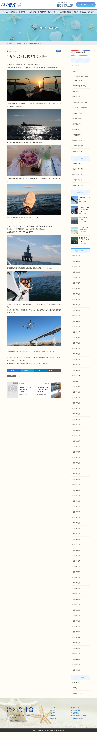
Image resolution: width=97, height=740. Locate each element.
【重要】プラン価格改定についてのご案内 (25, 389)
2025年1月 (76, 321)
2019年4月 (76, 664)
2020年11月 (76, 566)
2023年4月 (76, 419)
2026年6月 (76, 255)
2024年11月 (76, 332)
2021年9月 (76, 517)
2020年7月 (76, 588)
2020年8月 (76, 583)
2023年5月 (76, 414)
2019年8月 (76, 648)
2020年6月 (76, 594)
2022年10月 (76, 452)
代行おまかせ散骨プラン (80, 102)
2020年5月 (76, 599)
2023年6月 (76, 408)
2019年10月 (76, 637)
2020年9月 (76, 577)
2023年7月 (76, 403)
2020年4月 (76, 604)
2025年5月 (76, 299)
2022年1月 (76, 501)
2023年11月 (76, 381)
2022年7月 (76, 468)
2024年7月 (76, 348)
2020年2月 (76, 615)
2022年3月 (76, 490)
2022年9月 (76, 457)
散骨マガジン (77, 163)
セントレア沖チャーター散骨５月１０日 (84, 209)
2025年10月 (76, 288)
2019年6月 (76, 659)
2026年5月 (76, 261)
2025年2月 (76, 315)
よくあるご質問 (78, 146)
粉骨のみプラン (77, 113)
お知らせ (76, 71)
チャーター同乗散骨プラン (80, 107)
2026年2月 (76, 272)
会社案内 (76, 91)
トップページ (77, 65)
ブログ (58, 50)
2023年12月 (76, 375)
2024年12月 (76, 326)
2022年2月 (76, 495)
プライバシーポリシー (77, 718)
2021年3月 (76, 550)
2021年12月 (76, 506)
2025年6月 (76, 294)
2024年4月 (76, 365)
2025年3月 (76, 310)
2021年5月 (76, 539)
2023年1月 (76, 435)
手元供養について (79, 129)
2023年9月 (76, 392)
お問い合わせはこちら (86, 4)
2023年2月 (76, 430)
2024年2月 (76, 370)
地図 (36, 715)
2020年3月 (76, 610)
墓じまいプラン (77, 124)
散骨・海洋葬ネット (79, 169)
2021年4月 (76, 544)
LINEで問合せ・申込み (80, 86)
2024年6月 (76, 354)
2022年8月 (76, 463)
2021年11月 (76, 512)
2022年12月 (76, 441)
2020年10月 (76, 572)
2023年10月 (76, 386)
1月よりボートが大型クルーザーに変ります (43, 389)
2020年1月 (76, 621)
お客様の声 (76, 135)
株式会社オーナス (79, 174)
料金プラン (76, 97)
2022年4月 (76, 484)
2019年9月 (76, 643)
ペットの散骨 (77, 118)
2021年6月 (76, 534)
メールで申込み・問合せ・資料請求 (80, 78)
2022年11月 (76, 446)
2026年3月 (76, 266)
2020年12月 (76, 561)
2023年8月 (76, 397)
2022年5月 (76, 479)
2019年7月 (76, 653)
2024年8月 (76, 343)
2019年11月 (76, 632)
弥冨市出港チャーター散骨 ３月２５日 (84, 239)
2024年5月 (76, 359)
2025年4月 (76, 305)
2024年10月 (76, 337)
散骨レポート (77, 140)
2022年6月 (76, 474)
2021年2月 (76, 555)
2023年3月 (76, 425)
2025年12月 (76, 283)
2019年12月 (76, 626)
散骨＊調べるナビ (79, 185)
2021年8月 (76, 523)
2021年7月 (76, 528)
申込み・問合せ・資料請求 (78, 715)
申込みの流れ (77, 151)
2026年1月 (76, 277)
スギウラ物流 (77, 180)
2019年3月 (76, 670)
